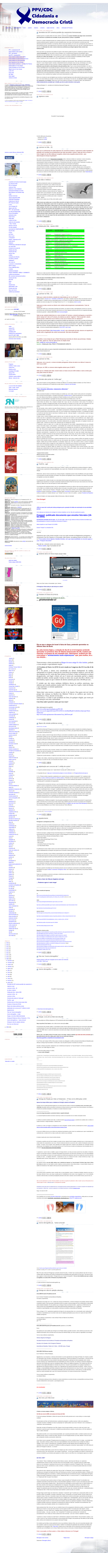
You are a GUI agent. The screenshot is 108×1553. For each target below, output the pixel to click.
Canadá (10, 682)
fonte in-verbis (77, 302)
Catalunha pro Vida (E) (14, 201)
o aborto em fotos (13, 220)
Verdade (10, 930)
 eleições (11, 658)
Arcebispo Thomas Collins (14, 667)
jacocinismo (11, 803)
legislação (11, 810)
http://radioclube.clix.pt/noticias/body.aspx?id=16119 (46, 908)
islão (10, 799)
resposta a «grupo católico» (15, 376)
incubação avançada (13, 792)
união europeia (12, 925)
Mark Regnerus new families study (16, 192)
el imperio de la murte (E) (14, 248)
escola (10, 754)
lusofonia (11, 824)
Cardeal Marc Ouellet (13, 686)
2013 (7, 950)
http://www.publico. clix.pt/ (57, 330)
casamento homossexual (14, 691)
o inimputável (12, 237)
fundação (11, 775)
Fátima (10, 766)
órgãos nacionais (50, 27)
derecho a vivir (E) (13, 225)
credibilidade (11, 717)
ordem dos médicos (13, 850)
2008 (7, 1027)
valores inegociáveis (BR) (14, 197)
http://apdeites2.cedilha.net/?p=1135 (43, 949)
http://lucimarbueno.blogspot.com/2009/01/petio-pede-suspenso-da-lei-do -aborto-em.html (53, 946)
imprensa (11, 790)
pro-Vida (11, 888)
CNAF (10, 194)
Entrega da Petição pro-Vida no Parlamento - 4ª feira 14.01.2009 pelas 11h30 (62, 1099)
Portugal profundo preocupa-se (81, 773)
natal (10, 837)
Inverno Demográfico (48, 811)
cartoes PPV (11, 328)
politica (10, 871)
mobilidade (11, 830)
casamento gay (12, 689)
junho (8, 972)
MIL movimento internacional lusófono (17, 276)
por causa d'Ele (12, 246)
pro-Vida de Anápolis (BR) (14, 211)
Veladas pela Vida (13, 250)
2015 (7, 946)
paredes (10, 853)
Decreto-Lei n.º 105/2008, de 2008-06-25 (54, 298)
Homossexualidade (13, 785)
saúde (10, 907)
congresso (11, 712)
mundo (45, 139)
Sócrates (11, 911)
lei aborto (11, 813)
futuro (10, 776)
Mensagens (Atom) (46, 1540)
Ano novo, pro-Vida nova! (46, 1398)
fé (9, 768)
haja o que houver (13, 290)
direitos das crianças (13, 731)
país (46, 137)
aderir (24, 27)
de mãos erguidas (13, 227)
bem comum (11, 668)
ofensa (10, 844)
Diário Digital (11, 76)
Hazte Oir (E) (12, 216)
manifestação (12, 825)
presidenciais (12, 883)
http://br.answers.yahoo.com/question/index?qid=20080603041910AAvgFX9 (51, 939)
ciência (10, 700)
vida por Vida (12, 253)
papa (10, 851)
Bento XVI (11, 670)
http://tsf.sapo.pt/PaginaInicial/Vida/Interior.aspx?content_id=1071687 (50, 901)
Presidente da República (87, 492)
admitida (16, 501)
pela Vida (11, 279)
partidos (10, 857)
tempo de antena (12, 916)
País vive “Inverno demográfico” (48, 956)
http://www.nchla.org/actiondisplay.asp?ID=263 (50, 709)
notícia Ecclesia (8, 545)
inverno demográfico (13, 797)
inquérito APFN (12, 374)
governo (10, 778)
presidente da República (14, 885)
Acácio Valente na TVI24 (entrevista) (17, 60)
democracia (11, 726)
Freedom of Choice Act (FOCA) (48, 594)
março (9, 978)
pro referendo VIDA (13, 183)
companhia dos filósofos (14, 257)
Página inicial (8, 27)
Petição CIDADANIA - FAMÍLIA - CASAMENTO (19, 272)
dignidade (11, 729)
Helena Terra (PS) (16, 528)
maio (8, 974)
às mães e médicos (45, 180)
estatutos (36, 27)
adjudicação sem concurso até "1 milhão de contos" (54, 766)
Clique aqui (55, 1526)
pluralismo (11, 867)
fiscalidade (11, 771)
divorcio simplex (12, 733)
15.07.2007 (16, 309)
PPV (10, 879)
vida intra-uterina (12, 933)
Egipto (10, 745)
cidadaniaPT (11, 260)
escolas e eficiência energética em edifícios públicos (52, 777)
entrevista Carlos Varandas (15, 338)
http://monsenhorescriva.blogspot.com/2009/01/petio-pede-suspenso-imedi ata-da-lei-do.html (54, 941)
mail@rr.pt (42, 342)
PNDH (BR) (11, 218)
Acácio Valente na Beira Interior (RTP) (17, 56)
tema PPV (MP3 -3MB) (14, 335)
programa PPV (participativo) (15, 333)
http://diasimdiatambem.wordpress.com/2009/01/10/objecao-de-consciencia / (51, 943)
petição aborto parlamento (14, 864)
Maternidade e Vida (13, 286)
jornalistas (39, 491)
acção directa (12, 241)
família (10, 764)
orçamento (11, 848)
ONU (10, 846)
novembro (9, 962)
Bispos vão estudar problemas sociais (50, 723)
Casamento (11, 688)
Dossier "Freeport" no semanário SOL (45, 527)
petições (30, 27)
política (10, 872)
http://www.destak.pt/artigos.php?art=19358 (45, 925)
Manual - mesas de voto (14, 378)
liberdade (11, 817)
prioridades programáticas (75, 1196)
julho (8, 970)
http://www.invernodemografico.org (45, 1008)
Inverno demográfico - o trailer (48, 969)
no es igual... (11, 391)
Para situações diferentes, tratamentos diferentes (52, 389)
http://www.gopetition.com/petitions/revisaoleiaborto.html (50, 1037)
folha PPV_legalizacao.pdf (76, 1198)
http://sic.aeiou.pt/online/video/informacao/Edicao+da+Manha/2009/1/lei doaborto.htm (53, 895)
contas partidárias (13, 714)
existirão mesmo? (68, 395)
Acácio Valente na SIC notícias (15, 51)
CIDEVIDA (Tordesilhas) (14, 199)
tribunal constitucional (13, 923)
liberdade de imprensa (14, 818)
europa (10, 761)
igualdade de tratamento (14, 789)
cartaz (10, 326)
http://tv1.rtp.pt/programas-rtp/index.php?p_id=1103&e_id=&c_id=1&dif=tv (50, 896)
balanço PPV (12, 372)
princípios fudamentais (56, 1196)
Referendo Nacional (13, 389)
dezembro (9, 960)
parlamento (11, 855)
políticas (10, 874)
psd (9, 893)
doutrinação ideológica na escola (16, 190)
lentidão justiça (12, 815)
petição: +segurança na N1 (15, 239)
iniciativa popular (12, 796)
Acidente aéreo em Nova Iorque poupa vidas (52, 554)
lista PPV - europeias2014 (14, 55)
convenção (11, 715)
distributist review (12, 215)
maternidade (11, 827)
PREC (10, 881)
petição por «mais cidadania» (15, 188)
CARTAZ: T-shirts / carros (14, 365)
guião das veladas (13, 560)
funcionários (67, 491)
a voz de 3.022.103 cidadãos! (15, 385)
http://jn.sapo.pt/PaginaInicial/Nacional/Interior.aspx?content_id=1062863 (53, 1268)
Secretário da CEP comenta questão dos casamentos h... (20, 984)
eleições (10, 747)
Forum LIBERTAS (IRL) (14, 267)
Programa (11, 364)
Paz (9, 858)
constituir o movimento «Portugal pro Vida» (57, 869)
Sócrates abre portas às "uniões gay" (50, 379)
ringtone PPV (12, 330)
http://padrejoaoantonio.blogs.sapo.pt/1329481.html (46, 947)
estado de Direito (12, 757)
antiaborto (11, 243)
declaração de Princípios (67, 27)
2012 (7, 952)
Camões (10, 681)
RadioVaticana (89, 171)
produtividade (12, 890)
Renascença (11, 902)
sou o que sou (12, 262)
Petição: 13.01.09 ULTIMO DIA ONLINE (51, 1017)
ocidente (11, 843)
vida (10, 932)
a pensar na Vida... (44, 359)
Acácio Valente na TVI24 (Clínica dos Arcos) (18, 58)
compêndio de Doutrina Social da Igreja (17, 181)
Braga (10, 675)
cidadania (11, 698)
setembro (9, 966)
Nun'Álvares (11, 841)
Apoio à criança (12, 265)
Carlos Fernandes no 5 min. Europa (16, 67)
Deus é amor (11, 236)
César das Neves (12, 696)
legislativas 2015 (17, 27)
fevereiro (9, 980)
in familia (11, 269)
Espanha (11, 756)
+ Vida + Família (12, 223)
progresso (11, 892)
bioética (10, 672)
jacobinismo (11, 801)
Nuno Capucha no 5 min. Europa (16, 62)
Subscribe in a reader (10, 1061)
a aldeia (10, 255)
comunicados (12, 708)
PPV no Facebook (13, 185)
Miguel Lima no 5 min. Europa (15, 69)
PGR (10, 865)
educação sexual (12, 743)
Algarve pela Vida (13, 208)
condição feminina (13, 710)
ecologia (10, 738)
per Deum (11, 234)
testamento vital (12, 918)
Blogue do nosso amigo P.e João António (74, 662)
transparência (12, 921)
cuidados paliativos (13, 724)
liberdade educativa (13, 820)
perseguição (11, 860)
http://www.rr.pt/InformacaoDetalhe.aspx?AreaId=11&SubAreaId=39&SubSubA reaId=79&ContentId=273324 (57, 904)
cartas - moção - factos (14, 387)
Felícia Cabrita (42, 545)
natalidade (11, 839)
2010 (7, 956)
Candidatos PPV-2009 (14, 371)
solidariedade (12, 912)
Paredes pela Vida (13, 288)
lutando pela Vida (12, 277)
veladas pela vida (12, 928)
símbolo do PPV (12, 369)
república (11, 904)
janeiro (9, 982)
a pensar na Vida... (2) (45, 293)
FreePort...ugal (43, 464)
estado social (12, 759)
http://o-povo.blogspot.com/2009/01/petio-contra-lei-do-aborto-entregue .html (51, 938)
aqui (66, 327)
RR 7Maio (11, 74)
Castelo (10, 693)
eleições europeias (13, 749)
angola (10, 665)
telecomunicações (13, 914)
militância (11, 829)
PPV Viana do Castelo (14, 202)
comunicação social (13, 707)
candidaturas (11, 684)
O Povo (10, 232)
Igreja (10, 787)
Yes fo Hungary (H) (13, 206)
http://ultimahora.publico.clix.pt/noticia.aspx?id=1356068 (47, 922)
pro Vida (10, 886)
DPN (10, 736)
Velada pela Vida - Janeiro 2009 (48, 226)
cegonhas (11, 695)
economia (11, 740)
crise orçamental (12, 721)
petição (24, 541)
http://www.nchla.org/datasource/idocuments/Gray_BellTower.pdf (54, 714)
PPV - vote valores (13, 53)
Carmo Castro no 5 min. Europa (16, 65)
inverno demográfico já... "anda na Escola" (52, 1223)
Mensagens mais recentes (42, 1537)
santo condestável (13, 905)
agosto (9, 968)
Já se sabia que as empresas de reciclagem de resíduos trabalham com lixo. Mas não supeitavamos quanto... (61, 512)
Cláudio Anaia (12, 284)
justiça (10, 804)
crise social (11, 722)
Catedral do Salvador (13, 270)
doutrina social (12, 735)
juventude (11, 806)
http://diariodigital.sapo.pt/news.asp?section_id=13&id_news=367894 (50, 933)
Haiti (10, 783)
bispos (10, 674)
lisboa (10, 822)
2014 (7, 948)
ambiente (11, 663)
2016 (7, 944)
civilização (11, 701)
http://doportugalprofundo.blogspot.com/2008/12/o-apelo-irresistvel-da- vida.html (52, 935)
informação (11, 794)
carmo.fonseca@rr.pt (51, 342)
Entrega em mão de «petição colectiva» (51, 1290)
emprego (11, 752)
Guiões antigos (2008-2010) (15, 562)
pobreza (10, 869)
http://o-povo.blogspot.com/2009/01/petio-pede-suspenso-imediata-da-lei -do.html (52, 936)
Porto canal (11, 72)
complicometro (12, 705)
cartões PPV (11, 367)
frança (10, 773)
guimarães (11, 782)
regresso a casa (44, 96)
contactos (42, 27)
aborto (10, 660)
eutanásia (11, 763)
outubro (9, 964)
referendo (11, 895)
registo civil (11, 899)
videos (58, 27)
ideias (10, 281)
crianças (10, 719)
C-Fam (10, 204)
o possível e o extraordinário (15, 263)
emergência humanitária (14, 750)
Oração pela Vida (12, 251)
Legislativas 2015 (12, 811)
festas (10, 770)
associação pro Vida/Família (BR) (16, 229)
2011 (7, 954)
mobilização (11, 832)
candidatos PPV (12, 331)
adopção (11, 661)
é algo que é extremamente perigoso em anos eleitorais (59, 773)
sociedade (11, 909)
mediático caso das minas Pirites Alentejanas (77, 803)
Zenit (10, 283)
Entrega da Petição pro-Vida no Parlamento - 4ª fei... (18, 1018)
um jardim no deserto (13, 258)
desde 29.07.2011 (14, 314)
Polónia (10, 876)
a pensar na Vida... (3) (45, 147)
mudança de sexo (13, 834)
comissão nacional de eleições (15, 703)
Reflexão (11, 897)
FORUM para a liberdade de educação (17, 244)
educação (11, 742)
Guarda (10, 780)
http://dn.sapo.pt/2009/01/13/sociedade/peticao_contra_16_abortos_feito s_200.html (52, 919)
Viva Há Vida (11, 230)
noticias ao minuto (13, 77)
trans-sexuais (12, 919)
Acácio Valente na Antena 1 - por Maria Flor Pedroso (20, 63)
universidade (11, 926)
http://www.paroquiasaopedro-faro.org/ (44, 944)
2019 (7, 942)
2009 (7, 958)
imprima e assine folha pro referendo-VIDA (14, 152)
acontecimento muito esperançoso (61, 655)
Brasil (10, 677)
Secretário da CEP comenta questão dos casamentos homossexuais (60, 32)
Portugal (10, 878)
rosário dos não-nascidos (14, 222)
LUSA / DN (11, 70)
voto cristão (11, 935)
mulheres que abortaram (14, 274)
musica (10, 836)
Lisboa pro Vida (12, 187)
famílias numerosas (13, 195)
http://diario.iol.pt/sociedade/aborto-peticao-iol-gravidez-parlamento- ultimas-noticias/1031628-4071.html (56, 916)
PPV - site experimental (14, 209)
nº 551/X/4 (19, 507)
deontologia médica (13, 728)
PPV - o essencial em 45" (14, 50)
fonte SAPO (62, 327)
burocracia (11, 679)
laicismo (10, 808)
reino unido (11, 900)
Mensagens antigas (89, 1537)
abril (8, 976)
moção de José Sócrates (70, 384)
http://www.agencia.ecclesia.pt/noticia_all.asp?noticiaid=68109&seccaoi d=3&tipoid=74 (53, 912)
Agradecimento (43, 818)
